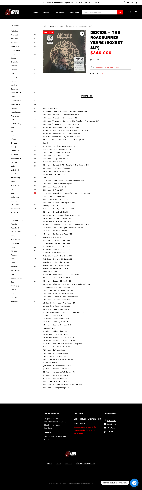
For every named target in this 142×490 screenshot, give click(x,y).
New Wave (15, 205)
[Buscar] (120, 12)
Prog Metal (15, 239)
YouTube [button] (111, 428)
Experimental (16, 112)
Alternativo (15, 35)
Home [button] (49, 463)
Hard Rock (15, 151)
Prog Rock (15, 243)
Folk (12, 120)
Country (14, 77)
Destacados (15, 97)
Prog (13, 236)
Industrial (14, 174)
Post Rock (15, 228)
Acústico (14, 31)
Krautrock (15, 185)
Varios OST (15, 301)
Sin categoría (16, 270)
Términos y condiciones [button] (85, 463)
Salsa (13, 263)
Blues (13, 54)
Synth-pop (15, 286)
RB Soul (14, 251)
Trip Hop (14, 297)
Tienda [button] (58, 463)
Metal (13, 193)
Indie (13, 166)
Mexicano (14, 201)
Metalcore (15, 197)
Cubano (14, 81)
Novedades (15, 209)
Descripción (87, 96)
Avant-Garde (16, 46)
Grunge (13, 147)
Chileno (14, 70)
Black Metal (15, 50)
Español (14, 108)
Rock (13, 259)
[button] (82, 33)
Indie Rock (15, 170)
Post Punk (15, 224)
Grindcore (15, 143)
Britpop (14, 66)
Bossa (13, 58)
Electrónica (15, 104)
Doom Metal (16, 100)
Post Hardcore (17, 220)
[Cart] (136, 12)
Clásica (13, 73)
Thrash (13, 290)
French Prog (16, 124)
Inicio (45, 26)
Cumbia (14, 85)
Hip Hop (14, 162)
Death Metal (16, 93)
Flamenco (15, 116)
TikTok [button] (110, 432)
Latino (13, 189)
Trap (13, 293)
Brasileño (14, 62)
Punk (13, 247)
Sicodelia (14, 266)
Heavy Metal (16, 158)
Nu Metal (14, 212)
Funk (13, 127)
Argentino (15, 43)
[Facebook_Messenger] (134, 483)
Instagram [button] (111, 420)
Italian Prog (15, 178)
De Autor (14, 89)
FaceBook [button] (111, 424)
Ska (12, 274)
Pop (12, 216)
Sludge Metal (16, 278)
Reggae (14, 255)
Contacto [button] (68, 463)
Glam (13, 135)
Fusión (13, 131)
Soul (12, 282)
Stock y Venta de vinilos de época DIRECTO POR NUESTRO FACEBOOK (71, 2)
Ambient (14, 39)
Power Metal (16, 232)
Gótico (13, 139)
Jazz (13, 182)
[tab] (87, 96)
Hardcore (14, 154)
